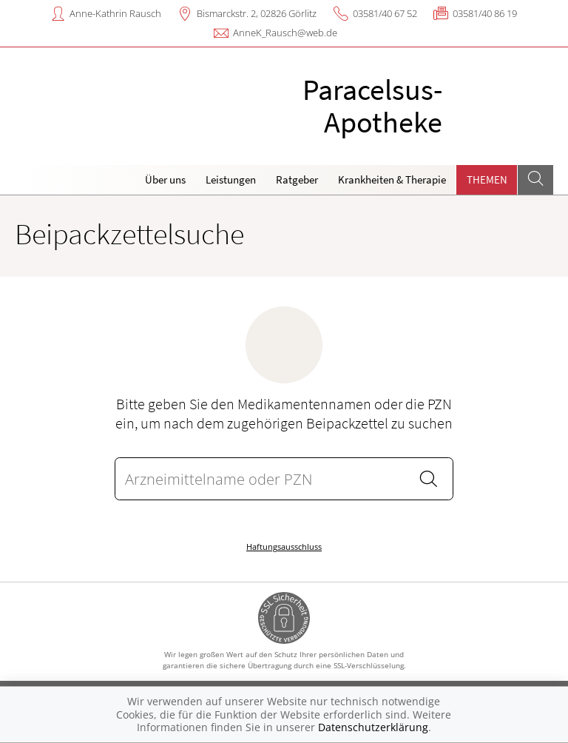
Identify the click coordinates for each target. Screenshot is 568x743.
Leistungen (231, 179)
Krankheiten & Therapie (392, 179)
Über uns (165, 179)
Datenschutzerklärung (373, 727)
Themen (487, 179)
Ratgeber (297, 179)
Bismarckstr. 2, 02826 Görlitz (257, 13)
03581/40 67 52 (385, 13)
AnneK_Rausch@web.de (285, 32)
